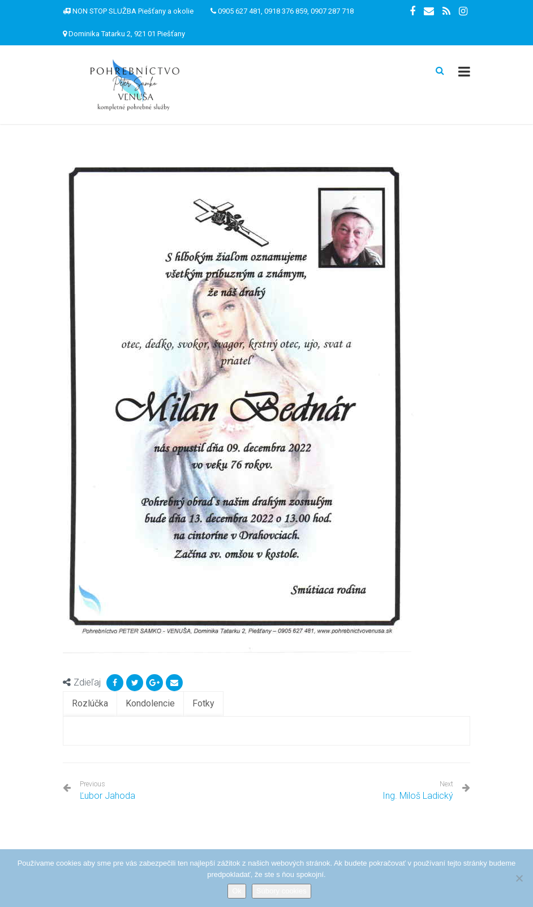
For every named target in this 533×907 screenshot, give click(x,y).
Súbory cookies (281, 891)
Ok (237, 891)
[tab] (90, 704)
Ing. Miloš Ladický (417, 795)
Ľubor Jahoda (107, 790)
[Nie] (519, 878)
